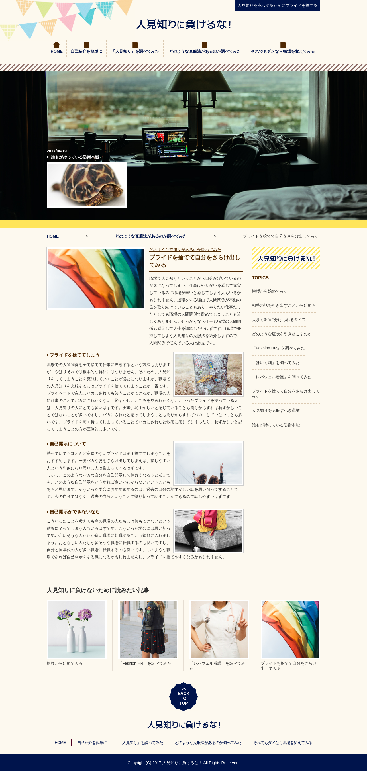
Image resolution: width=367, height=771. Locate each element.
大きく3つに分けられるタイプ (279, 319)
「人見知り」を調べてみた (135, 51)
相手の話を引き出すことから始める (284, 305)
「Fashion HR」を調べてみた (278, 348)
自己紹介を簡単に (86, 51)
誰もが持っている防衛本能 (75, 157)
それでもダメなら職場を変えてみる (283, 51)
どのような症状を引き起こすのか (282, 334)
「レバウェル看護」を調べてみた (282, 377)
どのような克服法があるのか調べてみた (205, 51)
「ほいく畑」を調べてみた (276, 362)
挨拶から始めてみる (270, 291)
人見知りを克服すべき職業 (276, 410)
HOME (57, 51)
